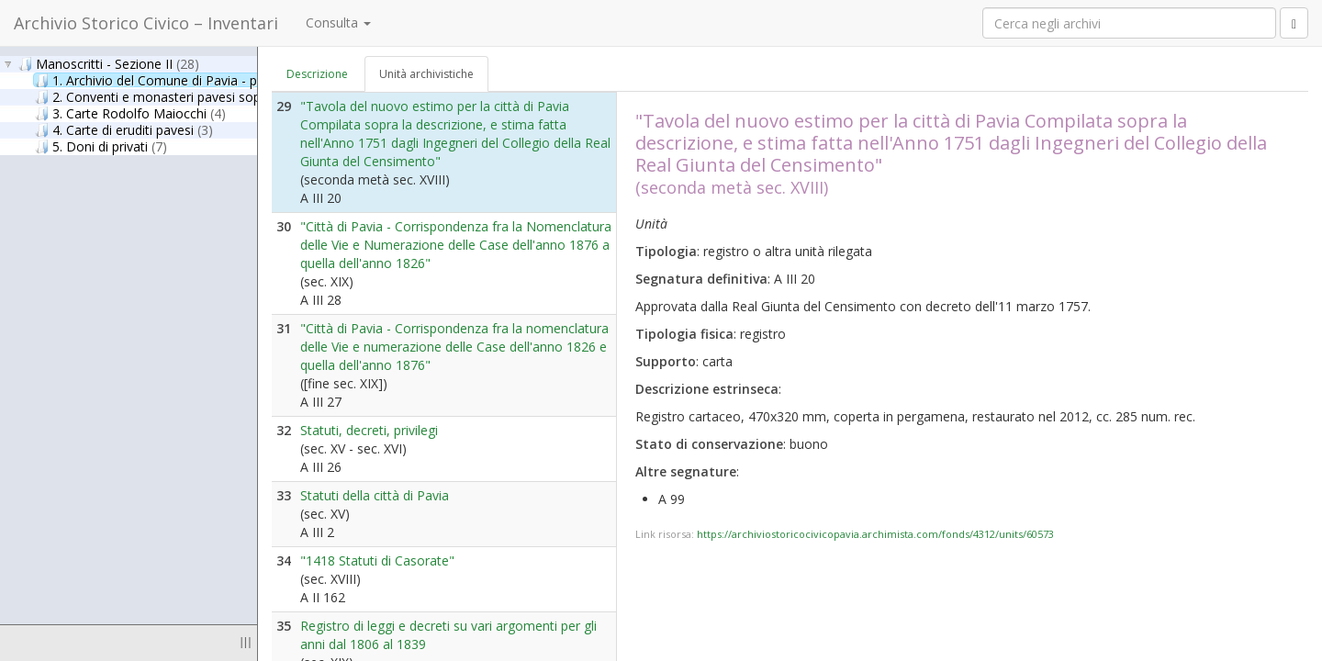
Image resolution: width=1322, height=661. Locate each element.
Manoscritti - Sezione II (108, 63)
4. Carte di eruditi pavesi (124, 129)
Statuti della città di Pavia (374, 495)
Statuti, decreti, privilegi (369, 430)
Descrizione (317, 74)
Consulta (338, 22)
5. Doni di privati (101, 146)
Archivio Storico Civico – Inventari (146, 23)
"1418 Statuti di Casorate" (377, 560)
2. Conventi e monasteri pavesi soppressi (175, 96)
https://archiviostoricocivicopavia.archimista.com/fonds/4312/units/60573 (875, 534)
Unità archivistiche (426, 74)
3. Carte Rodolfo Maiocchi (130, 113)
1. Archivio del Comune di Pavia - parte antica (194, 80)
